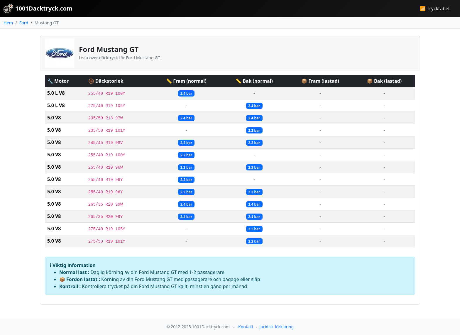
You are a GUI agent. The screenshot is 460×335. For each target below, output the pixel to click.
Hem (8, 23)
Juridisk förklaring (276, 326)
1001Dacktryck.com (38, 8)
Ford (23, 23)
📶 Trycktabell (435, 8)
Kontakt (245, 326)
